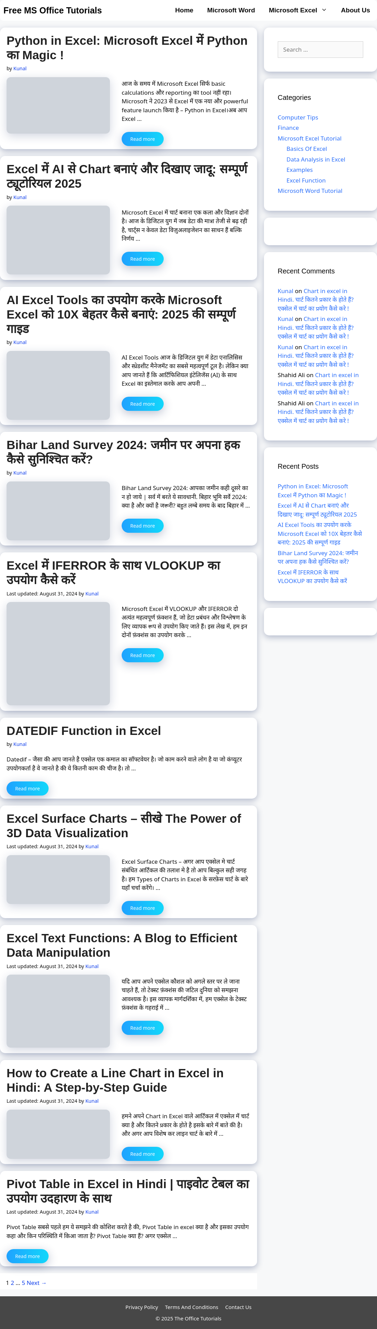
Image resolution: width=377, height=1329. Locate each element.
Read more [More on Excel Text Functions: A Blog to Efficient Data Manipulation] (142, 1028)
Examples (299, 170)
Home (184, 10)
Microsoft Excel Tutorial (310, 138)
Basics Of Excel (306, 149)
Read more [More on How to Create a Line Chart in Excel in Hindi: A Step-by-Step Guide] (142, 1154)
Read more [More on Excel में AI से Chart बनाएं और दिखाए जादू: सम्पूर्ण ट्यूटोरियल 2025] (142, 259)
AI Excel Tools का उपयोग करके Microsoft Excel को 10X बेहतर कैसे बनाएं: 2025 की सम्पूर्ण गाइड (121, 314)
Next (37, 1283)
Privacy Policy (141, 1307)
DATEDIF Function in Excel (84, 730)
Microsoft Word (231, 10)
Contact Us (238, 1307)
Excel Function (306, 180)
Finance (288, 128)
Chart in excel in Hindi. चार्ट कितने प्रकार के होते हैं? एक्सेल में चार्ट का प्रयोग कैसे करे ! (316, 299)
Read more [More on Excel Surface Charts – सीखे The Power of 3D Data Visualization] (142, 908)
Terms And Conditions (191, 1307)
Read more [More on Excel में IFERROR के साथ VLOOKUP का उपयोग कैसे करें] (142, 655)
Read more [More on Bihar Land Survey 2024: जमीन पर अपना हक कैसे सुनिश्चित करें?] (142, 525)
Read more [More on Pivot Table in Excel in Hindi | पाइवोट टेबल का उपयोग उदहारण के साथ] (27, 1256)
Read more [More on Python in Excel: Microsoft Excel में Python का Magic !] (142, 139)
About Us (355, 10)
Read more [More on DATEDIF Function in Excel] (27, 788)
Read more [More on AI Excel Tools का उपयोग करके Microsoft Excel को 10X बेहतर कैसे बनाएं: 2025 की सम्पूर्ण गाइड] (142, 404)
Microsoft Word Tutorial (310, 191)
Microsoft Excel (301, 10)
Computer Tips (298, 117)
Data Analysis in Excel (315, 159)
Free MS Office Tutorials (52, 10)
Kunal (285, 291)
